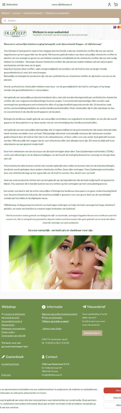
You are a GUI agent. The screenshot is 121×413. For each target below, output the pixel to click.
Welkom (5, 12)
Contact (16, 12)
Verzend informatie (33, 12)
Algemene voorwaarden (57, 12)
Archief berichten (10, 364)
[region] (39, 395)
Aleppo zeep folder (52, 328)
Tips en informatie (53, 317)
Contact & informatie (14, 314)
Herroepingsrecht (10, 317)
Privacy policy (8, 332)
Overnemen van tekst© (13, 335)
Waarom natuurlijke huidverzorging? (59, 314)
